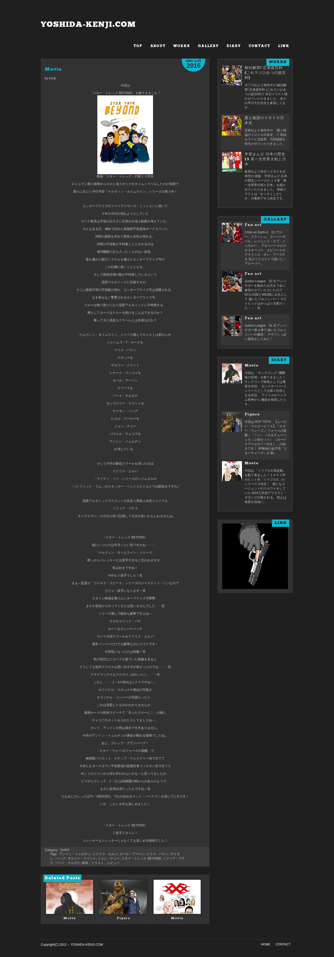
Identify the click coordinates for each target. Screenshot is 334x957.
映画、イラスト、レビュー (101, 863)
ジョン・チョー (109, 858)
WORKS (181, 46)
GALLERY (208, 46)
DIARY (233, 46)
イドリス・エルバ (105, 854)
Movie (53, 69)
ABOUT (157, 46)
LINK (283, 46)
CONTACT (259, 46)
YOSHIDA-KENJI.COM (88, 25)
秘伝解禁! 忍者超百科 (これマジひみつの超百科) (265, 73)
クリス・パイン (157, 854)
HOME (265, 944)
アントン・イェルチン (75, 854)
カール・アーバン (132, 854)
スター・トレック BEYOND (141, 858)
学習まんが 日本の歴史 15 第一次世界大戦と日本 (265, 159)
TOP (137, 46)
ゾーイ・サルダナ (67, 863)
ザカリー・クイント (82, 858)
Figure (123, 918)
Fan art (253, 225)
